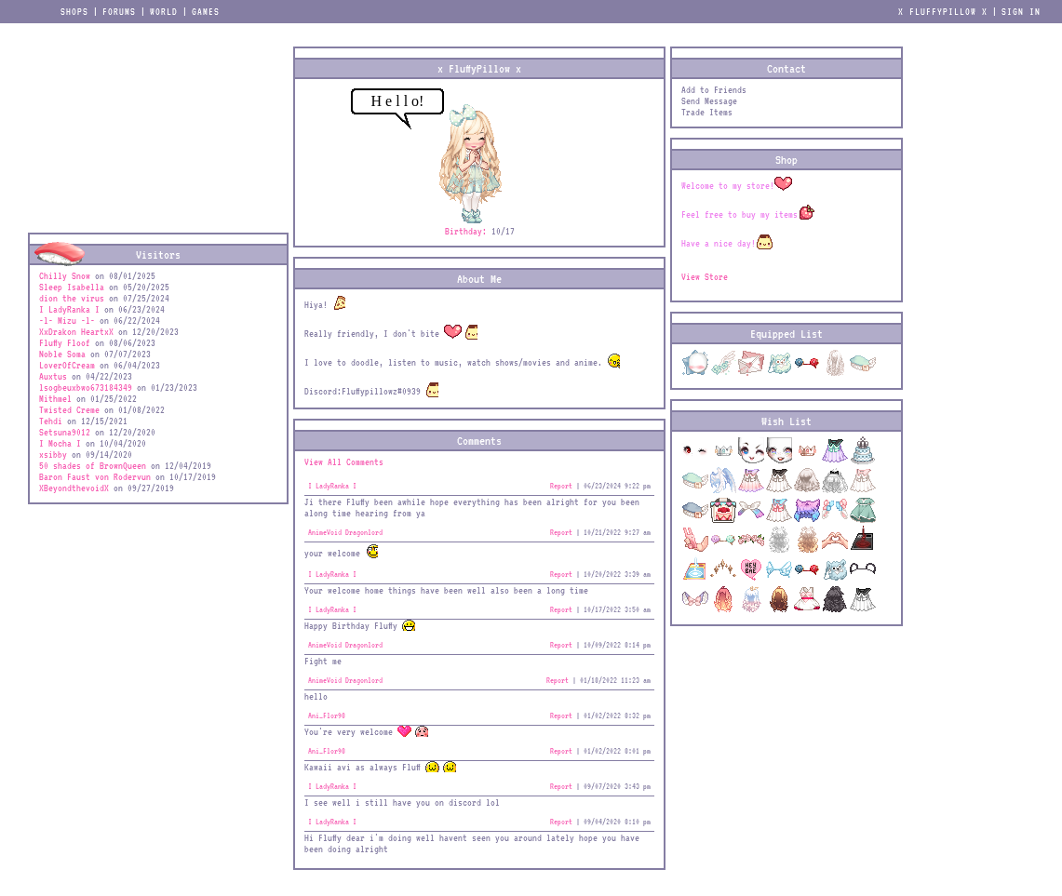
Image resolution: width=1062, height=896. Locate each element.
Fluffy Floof (64, 342)
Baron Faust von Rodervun (95, 476)
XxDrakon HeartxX (78, 331)
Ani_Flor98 (326, 715)
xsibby (53, 454)
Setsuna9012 (64, 431)
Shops (74, 11)
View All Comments (343, 461)
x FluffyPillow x (943, 11)
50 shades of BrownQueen (92, 465)
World (164, 11)
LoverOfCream (67, 364)
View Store (704, 276)
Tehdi (50, 420)
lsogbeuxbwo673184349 (85, 387)
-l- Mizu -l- (67, 320)
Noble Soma (62, 353)
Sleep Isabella (71, 286)
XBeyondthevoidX (74, 487)
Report (561, 485)
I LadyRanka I (69, 308)
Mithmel (55, 398)
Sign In (1021, 11)
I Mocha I (60, 442)
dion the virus (71, 297)
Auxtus (53, 375)
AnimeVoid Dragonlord (345, 532)
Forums (119, 11)
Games (206, 11)
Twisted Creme (69, 409)
